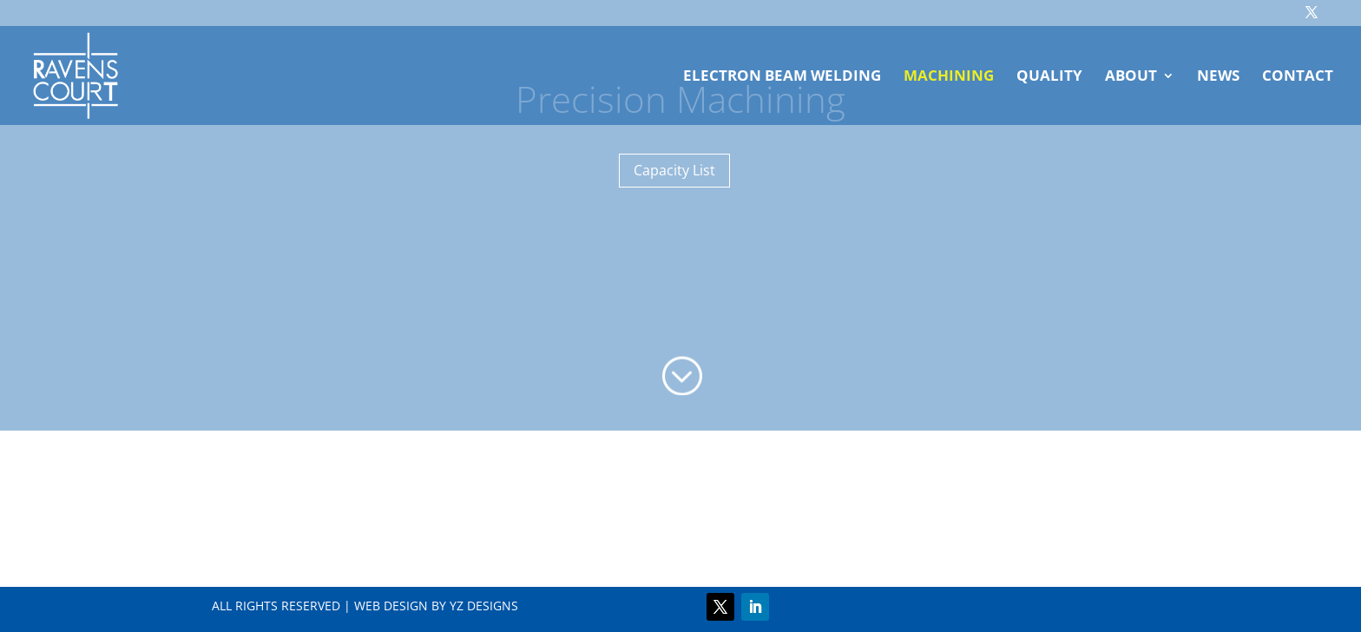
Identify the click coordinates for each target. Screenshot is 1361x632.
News (1218, 77)
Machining (949, 77)
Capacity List (674, 170)
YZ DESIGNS (484, 605)
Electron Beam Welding (782, 77)
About (1131, 77)
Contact (1297, 77)
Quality (1049, 77)
